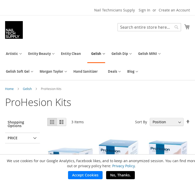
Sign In (144, 10)
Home (9, 89)
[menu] (97, 62)
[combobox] (149, 27)
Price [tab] (13, 137)
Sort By (141, 121)
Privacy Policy (123, 165)
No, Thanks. (120, 175)
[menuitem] (12, 53)
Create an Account (174, 10)
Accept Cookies (85, 175)
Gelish (27, 89)
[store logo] (14, 30)
